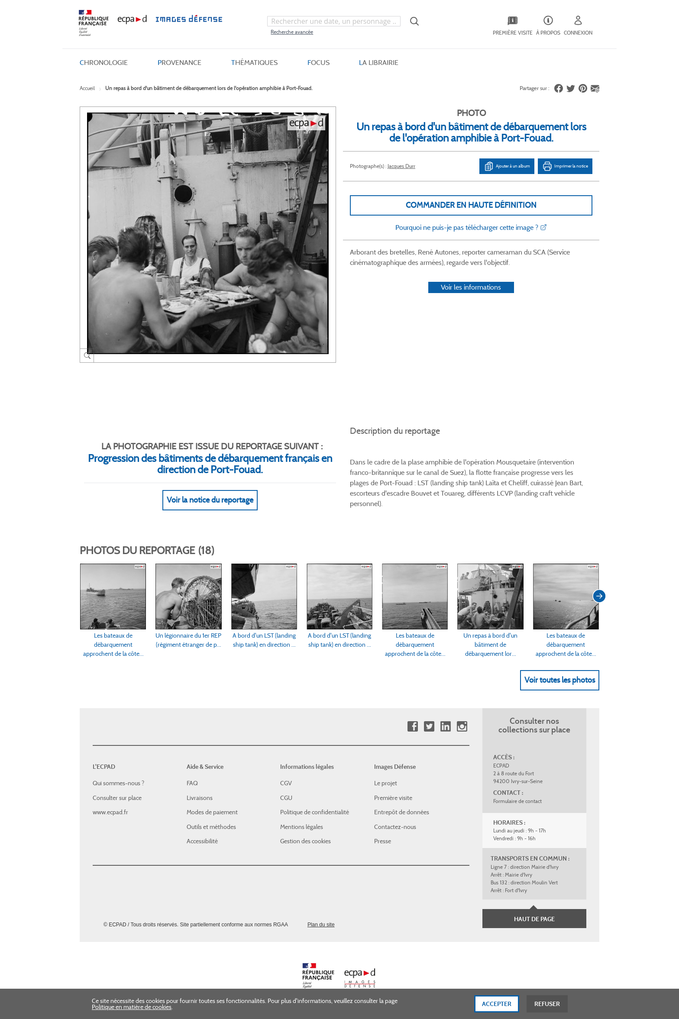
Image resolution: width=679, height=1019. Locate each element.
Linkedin (445, 726)
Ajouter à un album (507, 166)
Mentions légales (301, 827)
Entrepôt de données (401, 812)
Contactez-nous (395, 827)
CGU (286, 798)
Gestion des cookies (305, 841)
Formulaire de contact (517, 801)
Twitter (429, 726)
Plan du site (321, 925)
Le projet (385, 783)
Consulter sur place (117, 798)
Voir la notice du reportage (210, 500)
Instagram (461, 726)
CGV (286, 783)
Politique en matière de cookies (131, 1014)
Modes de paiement (212, 812)
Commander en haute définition (471, 205)
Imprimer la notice (565, 166)
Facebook (412, 726)
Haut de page (534, 919)
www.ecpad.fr (110, 812)
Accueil (87, 88)
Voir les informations (471, 287)
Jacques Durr (401, 166)
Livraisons (200, 798)
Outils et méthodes (211, 827)
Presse (382, 841)
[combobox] (334, 21)
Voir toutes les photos (559, 680)
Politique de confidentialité (314, 812)
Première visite (393, 798)
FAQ (192, 783)
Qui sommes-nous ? (118, 783)
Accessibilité (202, 841)
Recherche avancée (292, 32)
